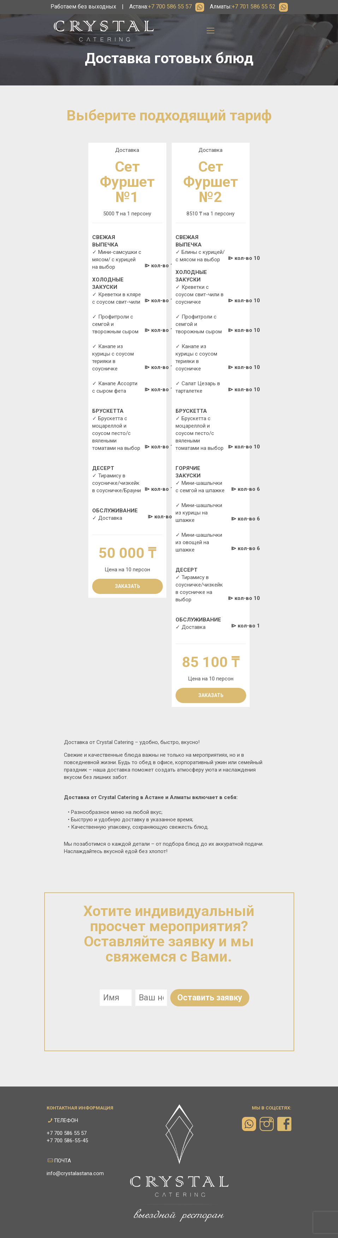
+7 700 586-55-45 (67, 1140)
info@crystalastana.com (75, 1173)
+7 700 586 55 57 (170, 6)
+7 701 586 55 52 (253, 6)
